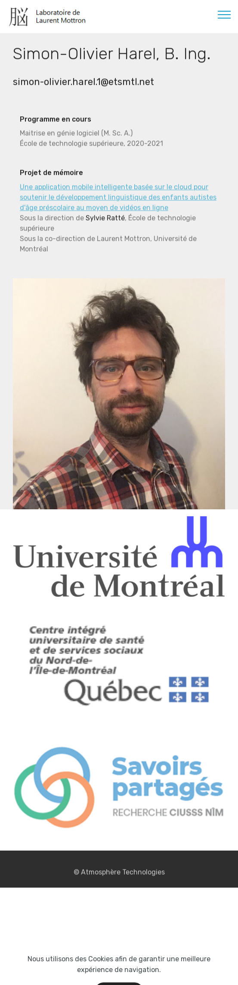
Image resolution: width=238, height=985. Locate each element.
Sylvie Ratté (105, 220)
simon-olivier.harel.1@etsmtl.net (83, 82)
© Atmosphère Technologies (119, 874)
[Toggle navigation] (224, 14)
